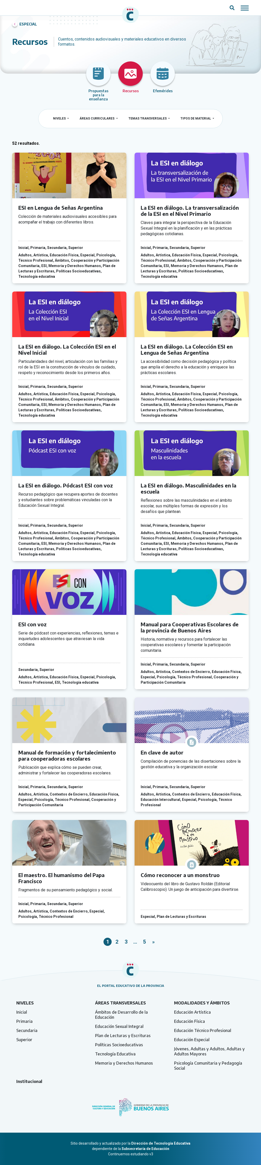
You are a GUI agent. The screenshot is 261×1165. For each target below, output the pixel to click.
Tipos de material (196, 118)
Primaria (24, 1021)
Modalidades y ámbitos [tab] (202, 1002)
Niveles (60, 118)
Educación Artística (192, 1012)
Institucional (29, 1081)
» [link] (153, 942)
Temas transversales (147, 118)
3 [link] (126, 942)
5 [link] (144, 942)
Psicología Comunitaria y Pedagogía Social (208, 1066)
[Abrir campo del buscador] (232, 7)
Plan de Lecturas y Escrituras (123, 1035)
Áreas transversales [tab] (120, 1002)
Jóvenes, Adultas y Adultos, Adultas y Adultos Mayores (209, 1051)
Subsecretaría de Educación (145, 1149)
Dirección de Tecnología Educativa (160, 1143)
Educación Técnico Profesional (202, 1030)
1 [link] (107, 942)
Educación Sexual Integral (119, 1026)
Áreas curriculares (97, 118)
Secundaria (26, 1030)
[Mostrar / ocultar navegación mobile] (245, 8)
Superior (24, 1039)
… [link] (135, 942)
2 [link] (116, 942)
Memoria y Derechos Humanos (124, 1063)
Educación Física (189, 1021)
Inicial (21, 1012)
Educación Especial (192, 1039)
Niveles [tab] (25, 1002)
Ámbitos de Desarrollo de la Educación (121, 1015)
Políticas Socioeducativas (119, 1044)
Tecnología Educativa (115, 1053)
